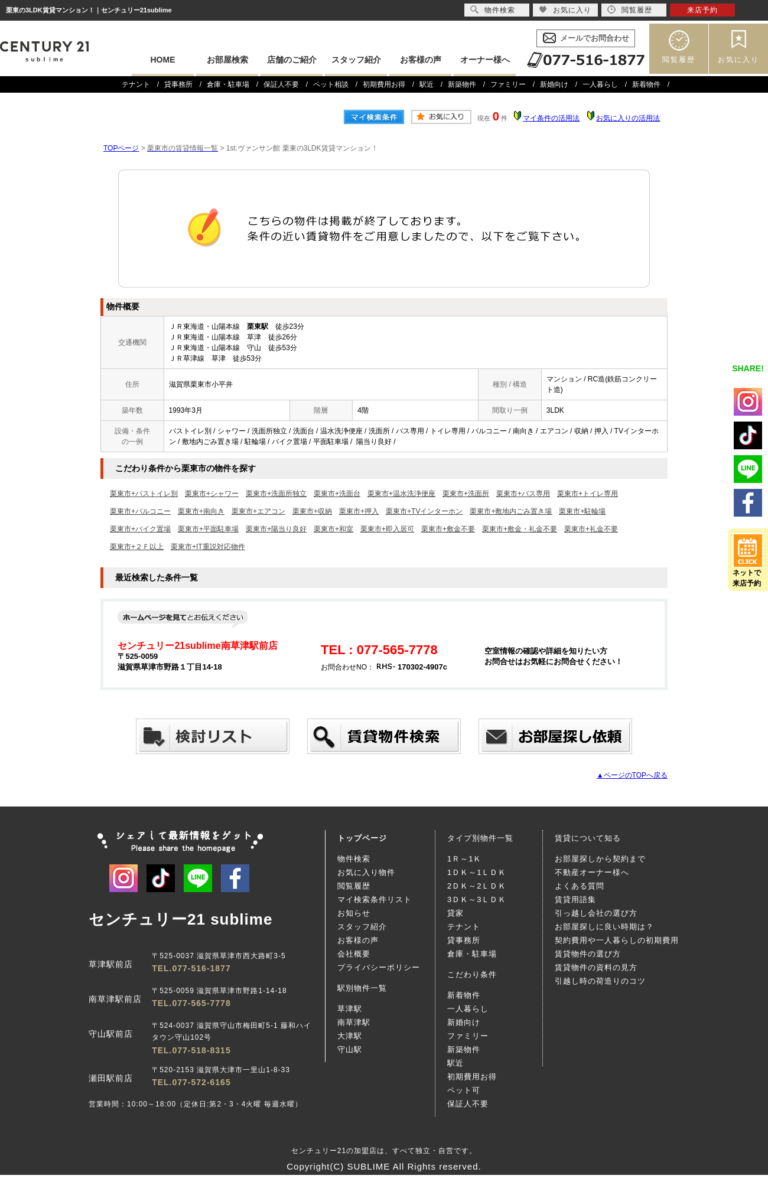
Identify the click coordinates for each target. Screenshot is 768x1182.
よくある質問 (579, 885)
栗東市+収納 (312, 511)
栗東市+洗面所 (465, 493)
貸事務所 (178, 84)
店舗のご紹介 (292, 59)
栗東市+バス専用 (523, 493)
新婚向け (554, 84)
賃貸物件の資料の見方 (596, 967)
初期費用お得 (384, 84)
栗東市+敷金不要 (448, 529)
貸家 (455, 913)
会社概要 (353, 953)
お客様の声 (420, 59)
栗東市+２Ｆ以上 (137, 547)
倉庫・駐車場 (228, 84)
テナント (136, 84)
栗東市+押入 (359, 511)
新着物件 (646, 84)
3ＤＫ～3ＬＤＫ (476, 899)
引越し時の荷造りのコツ (600, 981)
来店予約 (702, 10)
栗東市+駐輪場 (582, 511)
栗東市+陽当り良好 (276, 529)
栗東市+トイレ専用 (587, 493)
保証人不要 (281, 84)
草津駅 (349, 1008)
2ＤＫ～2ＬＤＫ (476, 885)
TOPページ (121, 148)
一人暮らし (600, 84)
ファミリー (508, 84)
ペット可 (463, 1090)
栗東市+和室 (333, 529)
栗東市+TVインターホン (424, 511)
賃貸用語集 (575, 899)
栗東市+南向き (201, 511)
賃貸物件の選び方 (588, 953)
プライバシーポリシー (378, 967)
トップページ (362, 838)
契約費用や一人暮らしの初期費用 (617, 940)
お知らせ (353, 913)
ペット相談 (331, 84)
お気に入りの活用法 (628, 118)
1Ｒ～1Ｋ (464, 858)
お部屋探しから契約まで (600, 858)
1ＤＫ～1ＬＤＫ (476, 872)
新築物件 (462, 84)
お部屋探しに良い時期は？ (604, 926)
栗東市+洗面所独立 (276, 493)
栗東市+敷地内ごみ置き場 (511, 511)
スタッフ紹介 (356, 59)
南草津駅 (353, 1022)
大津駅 (349, 1035)
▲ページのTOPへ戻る (632, 775)
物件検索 (353, 858)
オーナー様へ (485, 59)
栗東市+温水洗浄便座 (401, 493)
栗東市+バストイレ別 (144, 493)
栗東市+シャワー (212, 493)
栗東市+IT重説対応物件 (208, 547)
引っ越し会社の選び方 (596, 913)
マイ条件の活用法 (551, 118)
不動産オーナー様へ (592, 872)
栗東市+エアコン (258, 511)
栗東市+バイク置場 (140, 529)
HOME (163, 59)
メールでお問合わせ (594, 38)
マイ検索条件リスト (374, 899)
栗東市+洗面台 (337, 493)
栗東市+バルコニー (140, 511)
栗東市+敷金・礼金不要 (519, 529)
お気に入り (738, 59)
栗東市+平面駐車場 (208, 529)
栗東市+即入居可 (387, 529)
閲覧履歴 (678, 59)
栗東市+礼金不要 (591, 529)
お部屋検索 (227, 59)
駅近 (426, 84)
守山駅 (349, 1049)
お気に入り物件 (366, 872)
